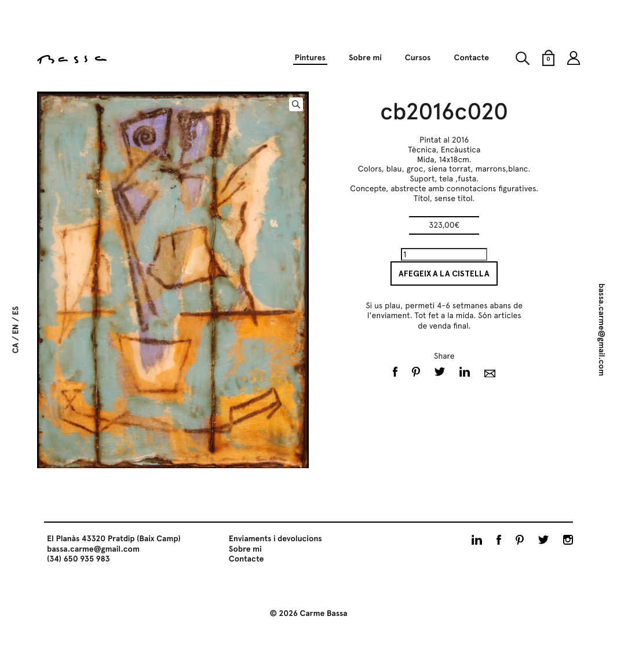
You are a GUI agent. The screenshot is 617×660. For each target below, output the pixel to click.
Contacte (471, 58)
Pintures (309, 58)
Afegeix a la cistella (444, 273)
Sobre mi (365, 58)
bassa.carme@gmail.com (601, 329)
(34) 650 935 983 (78, 559)
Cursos (418, 58)
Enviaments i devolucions (275, 539)
